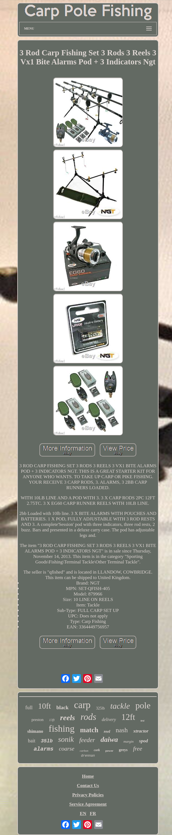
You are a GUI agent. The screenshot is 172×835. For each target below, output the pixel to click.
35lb (47, 741)
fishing (61, 728)
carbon (84, 750)
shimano (35, 731)
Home (88, 776)
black (62, 707)
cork (97, 750)
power (109, 750)
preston (38, 719)
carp (82, 705)
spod (143, 740)
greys (123, 750)
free (137, 748)
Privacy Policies (88, 794)
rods (88, 717)
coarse (66, 748)
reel (107, 731)
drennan (88, 756)
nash (122, 730)
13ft (52, 720)
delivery (109, 719)
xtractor (141, 731)
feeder (87, 740)
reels (67, 717)
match (89, 730)
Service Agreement (87, 804)
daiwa (109, 739)
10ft (44, 706)
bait (31, 740)
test (142, 720)
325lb (100, 708)
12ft (128, 717)
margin (128, 741)
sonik (66, 739)
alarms (43, 749)
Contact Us (88, 785)
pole (143, 705)
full (28, 707)
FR (93, 813)
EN (83, 813)
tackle (120, 705)
